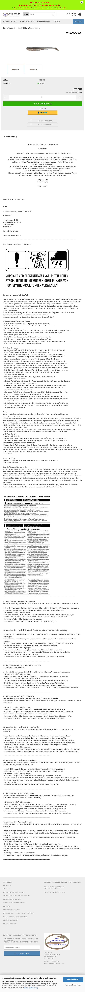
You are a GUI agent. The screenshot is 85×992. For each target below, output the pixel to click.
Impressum (7, 885)
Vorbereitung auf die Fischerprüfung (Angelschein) (19, 913)
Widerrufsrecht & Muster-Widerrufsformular (17, 896)
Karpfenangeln (43, 21)
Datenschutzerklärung (31, 988)
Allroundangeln (10, 21)
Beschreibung (10, 136)
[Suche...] (26, 14)
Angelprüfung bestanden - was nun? (15, 903)
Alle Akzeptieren (73, 979)
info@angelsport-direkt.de (56, 963)
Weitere (57, 21)
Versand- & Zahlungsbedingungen (14, 892)
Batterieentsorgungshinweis (12, 899)
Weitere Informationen (73, 985)
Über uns (7, 906)
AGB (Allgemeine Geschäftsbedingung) (15, 916)
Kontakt (6, 889)
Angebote (78, 21)
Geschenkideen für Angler (11, 910)
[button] (6, 97)
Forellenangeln (27, 21)
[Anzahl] (42, 97)
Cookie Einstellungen (10, 923)
